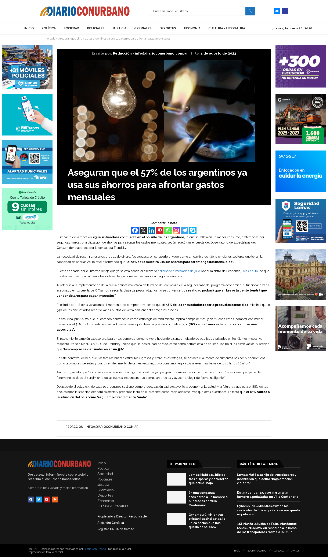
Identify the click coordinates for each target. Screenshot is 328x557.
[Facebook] (135, 230)
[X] (143, 230)
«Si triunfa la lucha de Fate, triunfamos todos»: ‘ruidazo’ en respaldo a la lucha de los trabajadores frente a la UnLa (267, 528)
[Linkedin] (151, 230)
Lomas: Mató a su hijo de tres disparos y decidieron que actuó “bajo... (208, 479)
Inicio (29, 28)
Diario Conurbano (95, 548)
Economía (192, 28)
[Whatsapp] (168, 230)
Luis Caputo (250, 271)
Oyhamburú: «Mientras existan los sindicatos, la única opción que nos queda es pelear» (268, 510)
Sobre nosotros (256, 550)
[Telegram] (184, 230)
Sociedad (71, 28)
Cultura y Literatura (226, 28)
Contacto (278, 550)
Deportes (168, 28)
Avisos (295, 550)
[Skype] (193, 230)
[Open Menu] (285, 11)
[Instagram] (176, 230)
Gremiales (143, 28)
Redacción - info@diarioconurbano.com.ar (151, 53)
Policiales (96, 28)
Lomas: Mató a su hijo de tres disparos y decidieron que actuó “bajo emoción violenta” (266, 479)
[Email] (277, 11)
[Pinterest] (159, 230)
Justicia (119, 28)
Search (250, 11)
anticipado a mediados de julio (179, 271)
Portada (50, 38)
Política (49, 28)
